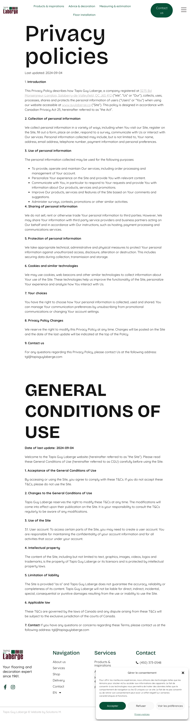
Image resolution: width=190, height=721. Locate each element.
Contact (58, 686)
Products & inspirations (102, 663)
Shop (56, 674)
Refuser (141, 706)
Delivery (59, 680)
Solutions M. (53, 712)
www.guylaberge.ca (76, 105)
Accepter (112, 706)
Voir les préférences (170, 706)
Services (59, 668)
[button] (183, 673)
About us (59, 662)
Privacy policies (142, 714)
